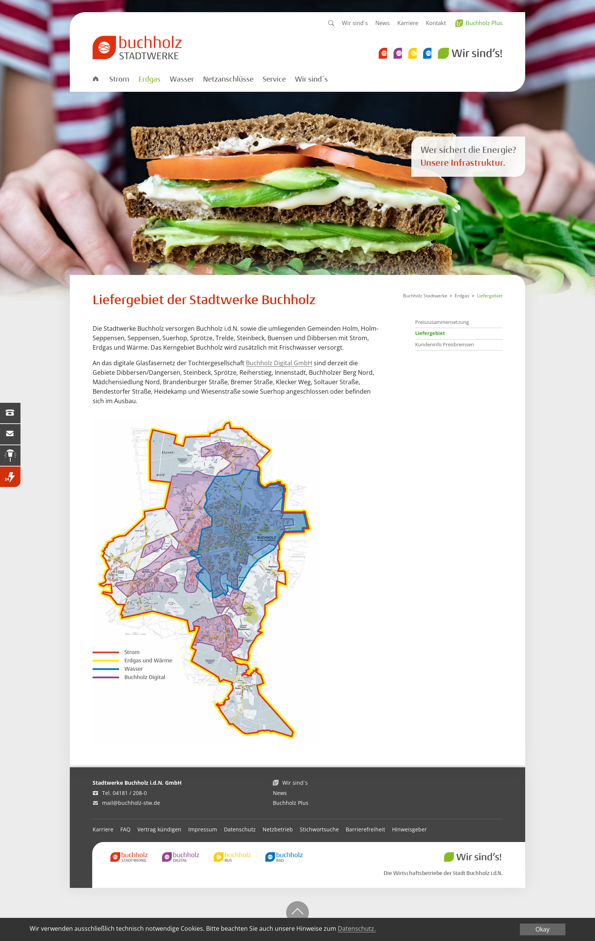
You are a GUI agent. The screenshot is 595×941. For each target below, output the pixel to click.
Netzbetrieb (278, 829)
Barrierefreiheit (365, 829)
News (382, 23)
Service (274, 79)
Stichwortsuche (319, 829)
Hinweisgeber (409, 829)
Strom (119, 79)
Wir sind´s (355, 23)
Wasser (182, 79)
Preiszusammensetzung (442, 322)
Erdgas (150, 79)
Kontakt (436, 23)
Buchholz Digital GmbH (279, 363)
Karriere (407, 23)
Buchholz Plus (484, 23)
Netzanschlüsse (228, 79)
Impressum (202, 829)
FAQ (125, 829)
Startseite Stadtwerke (95, 78)
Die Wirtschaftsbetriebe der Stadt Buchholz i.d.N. (443, 873)
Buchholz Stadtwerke (425, 295)
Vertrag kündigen (159, 829)
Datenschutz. (357, 928)
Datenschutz (240, 829)
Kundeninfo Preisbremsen (444, 344)
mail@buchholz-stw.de (131, 802)
